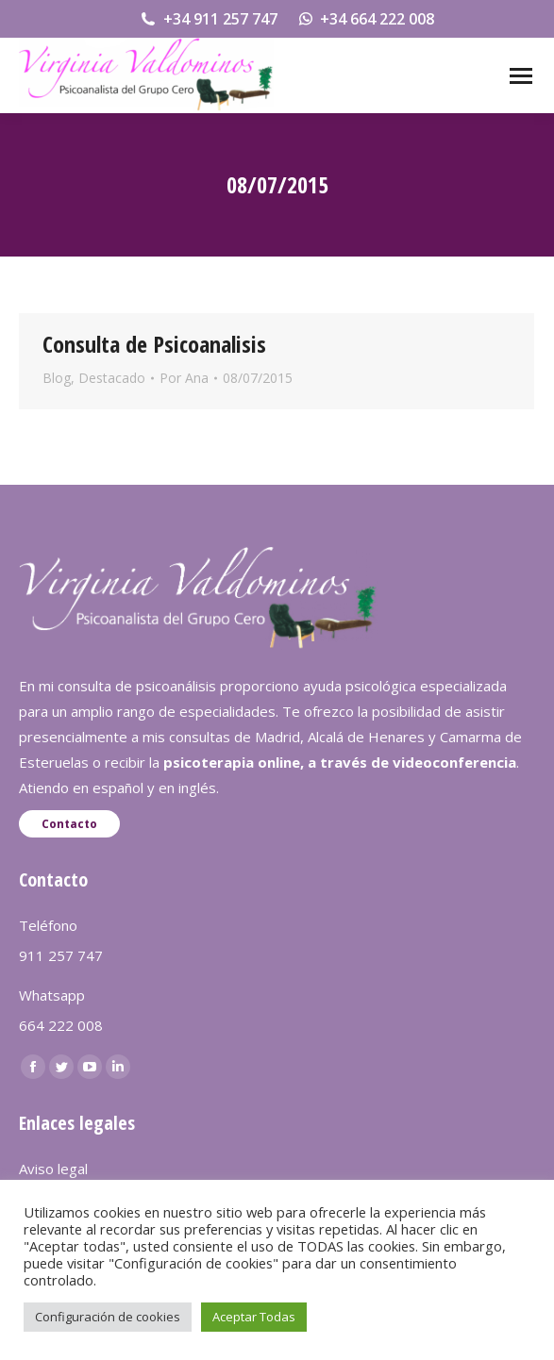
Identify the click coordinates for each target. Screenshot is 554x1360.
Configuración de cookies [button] (107, 1316)
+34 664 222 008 (365, 18)
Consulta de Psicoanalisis (154, 343)
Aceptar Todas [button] (253, 1316)
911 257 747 (61, 955)
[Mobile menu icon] (521, 75)
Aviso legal (53, 1168)
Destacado (111, 378)
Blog (56, 378)
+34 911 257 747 (208, 18)
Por (184, 378)
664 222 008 (61, 1025)
